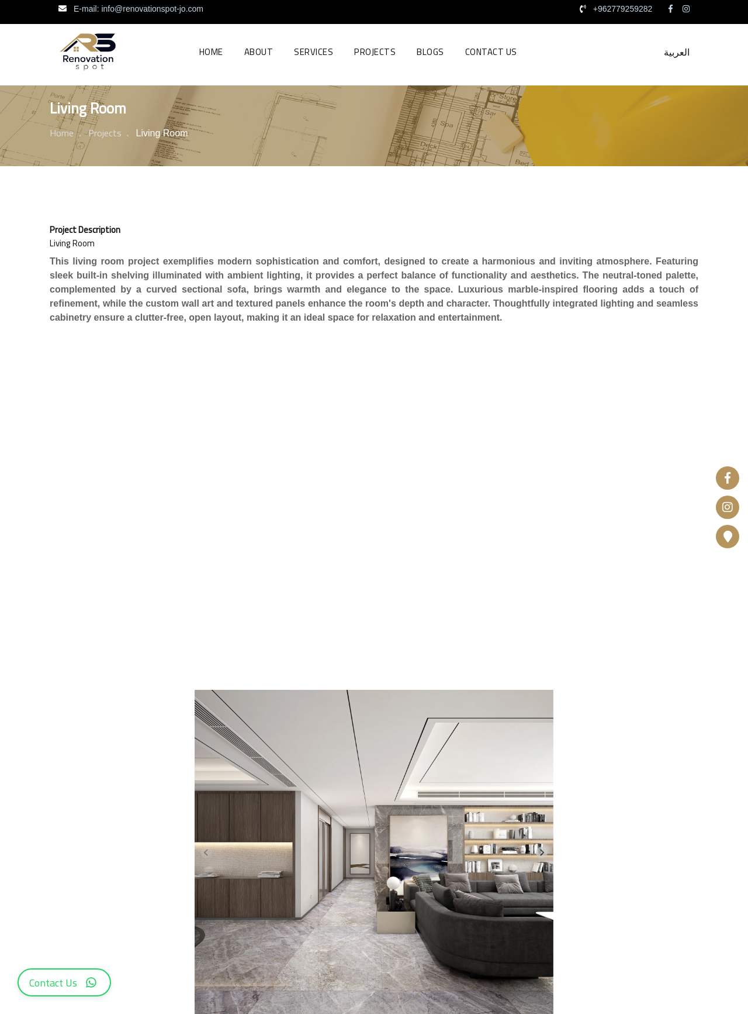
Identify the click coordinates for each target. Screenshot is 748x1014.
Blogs (430, 51)
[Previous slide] (206, 852)
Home (211, 51)
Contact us (491, 51)
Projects (375, 51)
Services (313, 51)
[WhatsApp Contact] (64, 982)
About (258, 51)
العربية (677, 52)
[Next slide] (542, 852)
